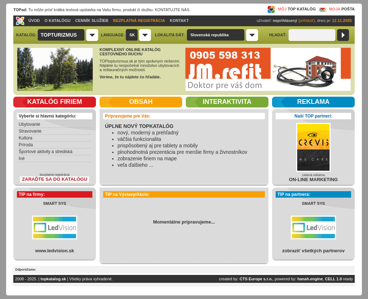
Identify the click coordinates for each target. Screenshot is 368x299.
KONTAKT (179, 20)
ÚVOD (34, 20)
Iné (22, 158)
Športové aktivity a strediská (45, 151)
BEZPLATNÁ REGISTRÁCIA (139, 20)
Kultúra (25, 138)
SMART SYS (54, 203)
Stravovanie (30, 131)
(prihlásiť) (306, 20)
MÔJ (291, 9)
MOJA (336, 9)
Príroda (26, 144)
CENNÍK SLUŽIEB (91, 20)
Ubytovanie (29, 124)
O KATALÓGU (57, 20)
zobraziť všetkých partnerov (313, 250)
